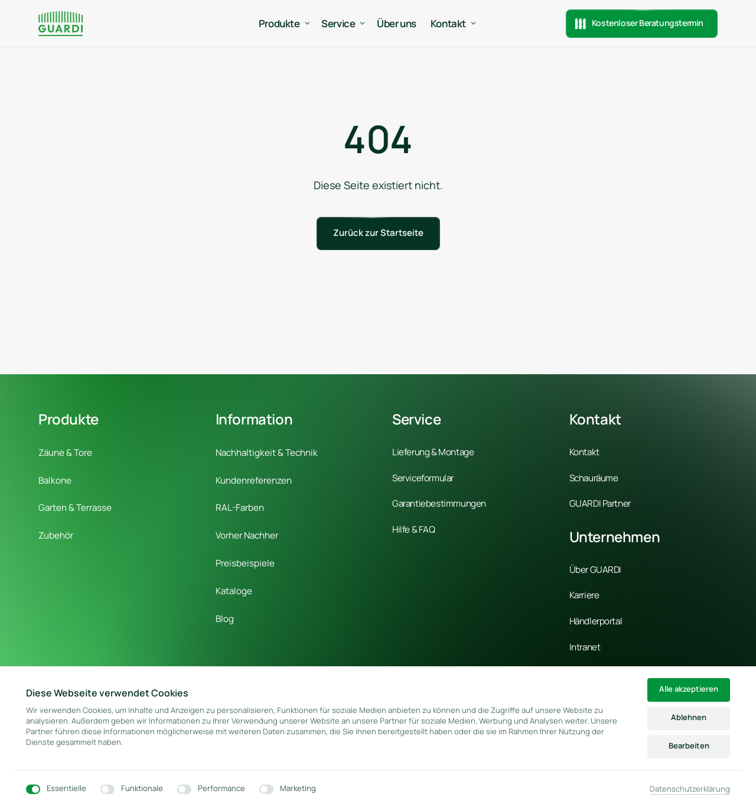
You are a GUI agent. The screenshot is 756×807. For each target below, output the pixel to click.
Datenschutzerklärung (690, 788)
